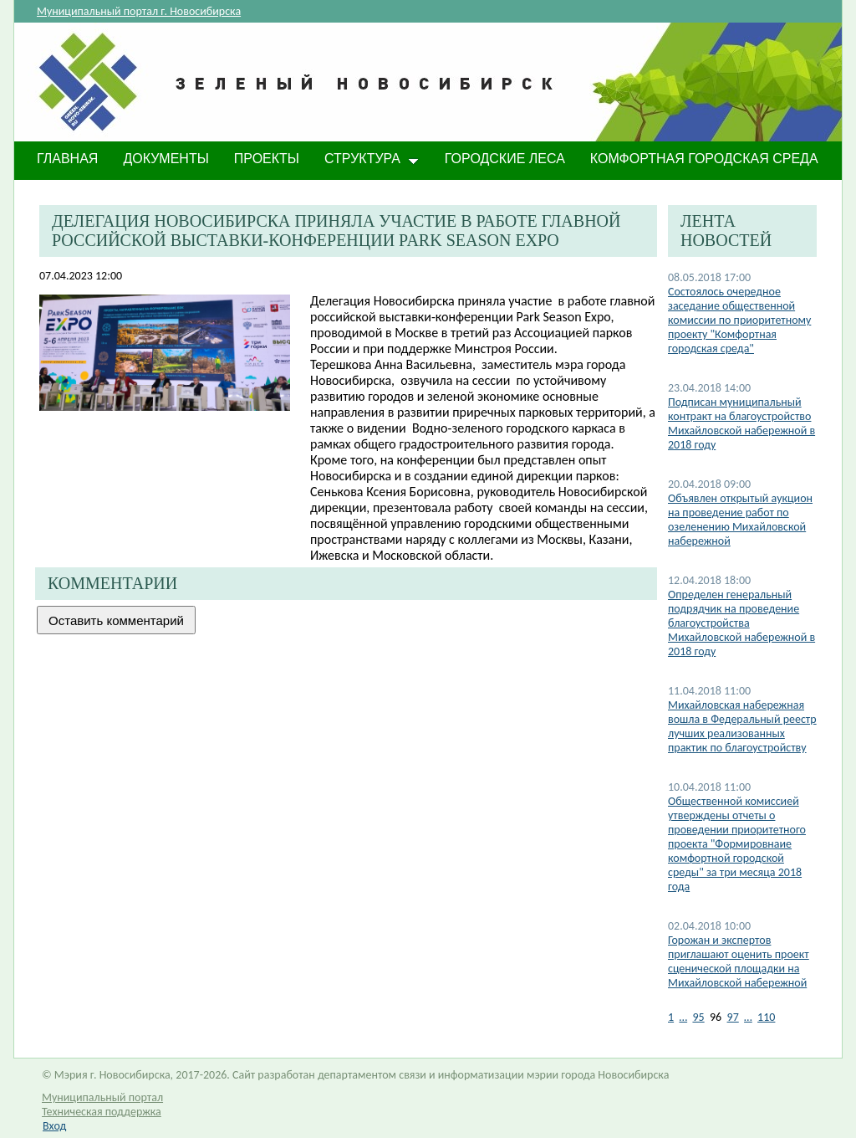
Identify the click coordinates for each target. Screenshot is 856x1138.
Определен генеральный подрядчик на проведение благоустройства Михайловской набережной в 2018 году (741, 623)
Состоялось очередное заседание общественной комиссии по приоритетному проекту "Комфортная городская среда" (739, 320)
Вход (54, 1126)
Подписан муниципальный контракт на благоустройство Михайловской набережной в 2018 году (741, 423)
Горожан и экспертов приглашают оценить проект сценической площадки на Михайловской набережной (738, 961)
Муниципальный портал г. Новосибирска (139, 11)
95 (698, 1017)
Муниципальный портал (102, 1097)
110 (766, 1017)
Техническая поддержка (101, 1112)
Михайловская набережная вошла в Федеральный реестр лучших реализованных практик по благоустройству (742, 726)
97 (733, 1017)
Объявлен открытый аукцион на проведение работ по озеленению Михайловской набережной (740, 519)
